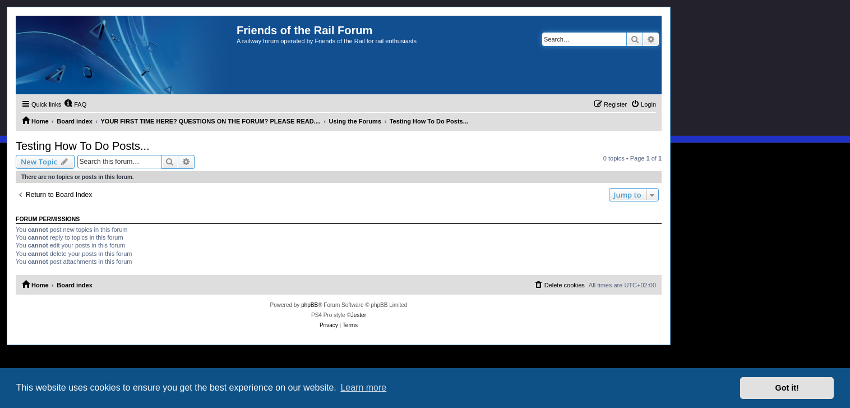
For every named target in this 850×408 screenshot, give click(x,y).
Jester (358, 315)
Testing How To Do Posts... (83, 146)
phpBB (309, 305)
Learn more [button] (363, 387)
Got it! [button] (787, 387)
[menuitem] (75, 104)
